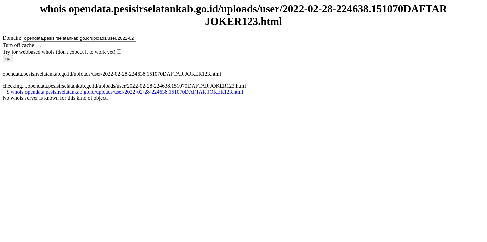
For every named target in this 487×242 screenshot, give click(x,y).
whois (17, 92)
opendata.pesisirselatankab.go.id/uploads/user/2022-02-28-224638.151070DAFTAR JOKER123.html (134, 92)
